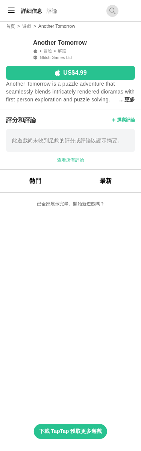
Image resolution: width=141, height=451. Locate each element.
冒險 (48, 50)
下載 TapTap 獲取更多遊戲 (70, 431)
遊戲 (26, 26)
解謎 (62, 50)
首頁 (10, 26)
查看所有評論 (70, 160)
